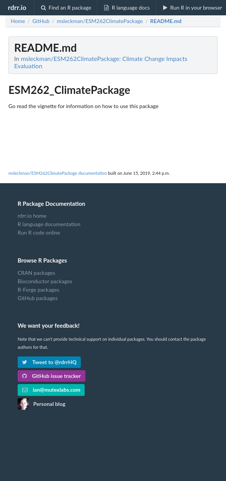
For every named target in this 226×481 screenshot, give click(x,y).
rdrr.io (17, 7)
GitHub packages (38, 298)
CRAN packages (36, 273)
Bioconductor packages (45, 281)
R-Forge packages (38, 289)
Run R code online (39, 232)
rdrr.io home (32, 216)
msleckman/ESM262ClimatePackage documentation (57, 173)
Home (18, 21)
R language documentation (49, 224)
